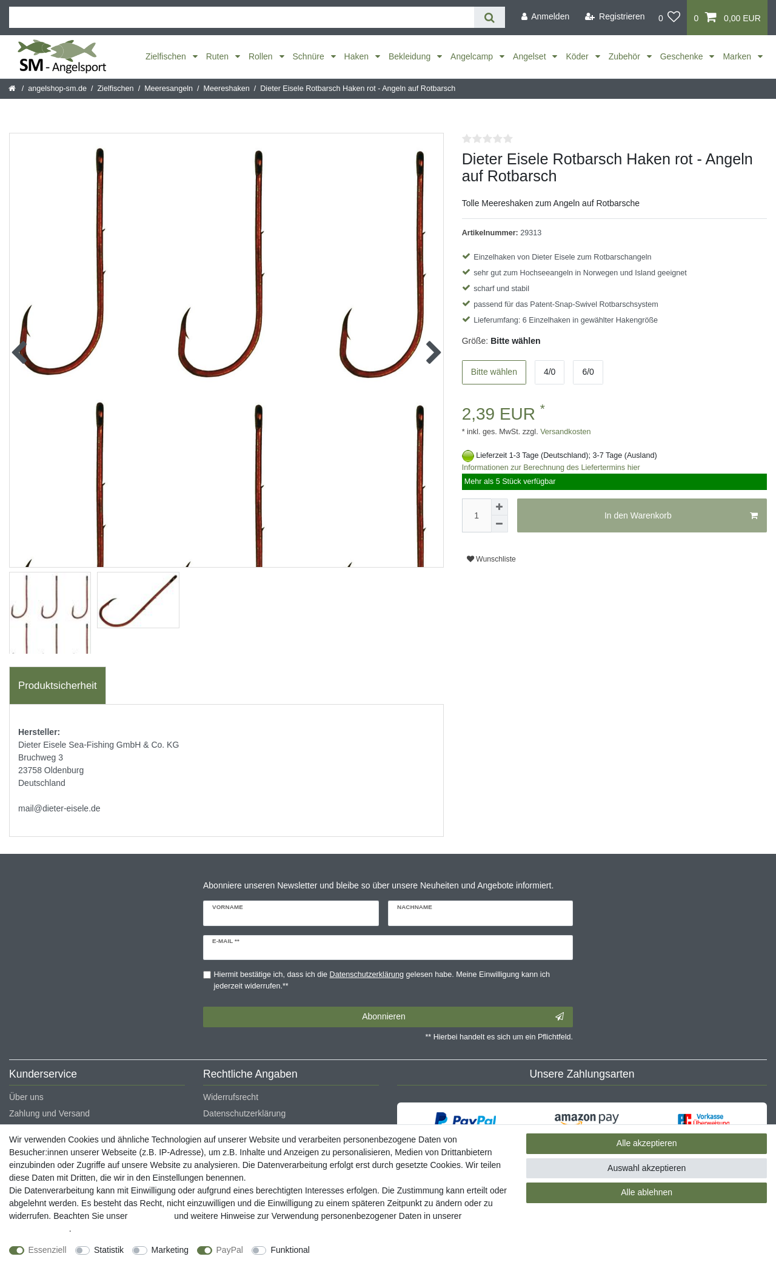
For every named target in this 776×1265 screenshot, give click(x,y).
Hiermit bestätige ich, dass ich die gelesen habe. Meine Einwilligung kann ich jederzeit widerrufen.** (382, 980)
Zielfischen (167, 56)
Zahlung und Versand (49, 1113)
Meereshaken (226, 88)
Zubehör (626, 56)
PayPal (229, 1250)
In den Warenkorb (681, 516)
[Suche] (489, 17)
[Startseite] (13, 88)
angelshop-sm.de (57, 88)
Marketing (170, 1250)
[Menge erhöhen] (499, 506)
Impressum (151, 1216)
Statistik (109, 1250)
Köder (578, 56)
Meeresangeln (168, 88)
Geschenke (683, 56)
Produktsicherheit (57, 685)
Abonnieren (463, 1017)
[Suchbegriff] (241, 17)
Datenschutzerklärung (244, 1113)
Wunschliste (491, 559)
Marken (738, 56)
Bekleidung (411, 56)
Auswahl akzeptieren (646, 1168)
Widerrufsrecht (230, 1097)
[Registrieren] (615, 16)
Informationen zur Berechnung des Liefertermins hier (551, 467)
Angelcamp (472, 56)
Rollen (262, 56)
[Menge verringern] (499, 523)
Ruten (218, 56)
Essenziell (47, 1250)
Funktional (290, 1250)
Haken (357, 56)
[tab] (57, 685)
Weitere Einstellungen (362, 1250)
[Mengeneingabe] (476, 515)
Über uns (26, 1097)
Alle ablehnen (646, 1192)
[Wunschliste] (669, 17)
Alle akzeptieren (647, 1143)
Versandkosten (564, 432)
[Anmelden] (545, 16)
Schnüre (310, 56)
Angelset (530, 56)
